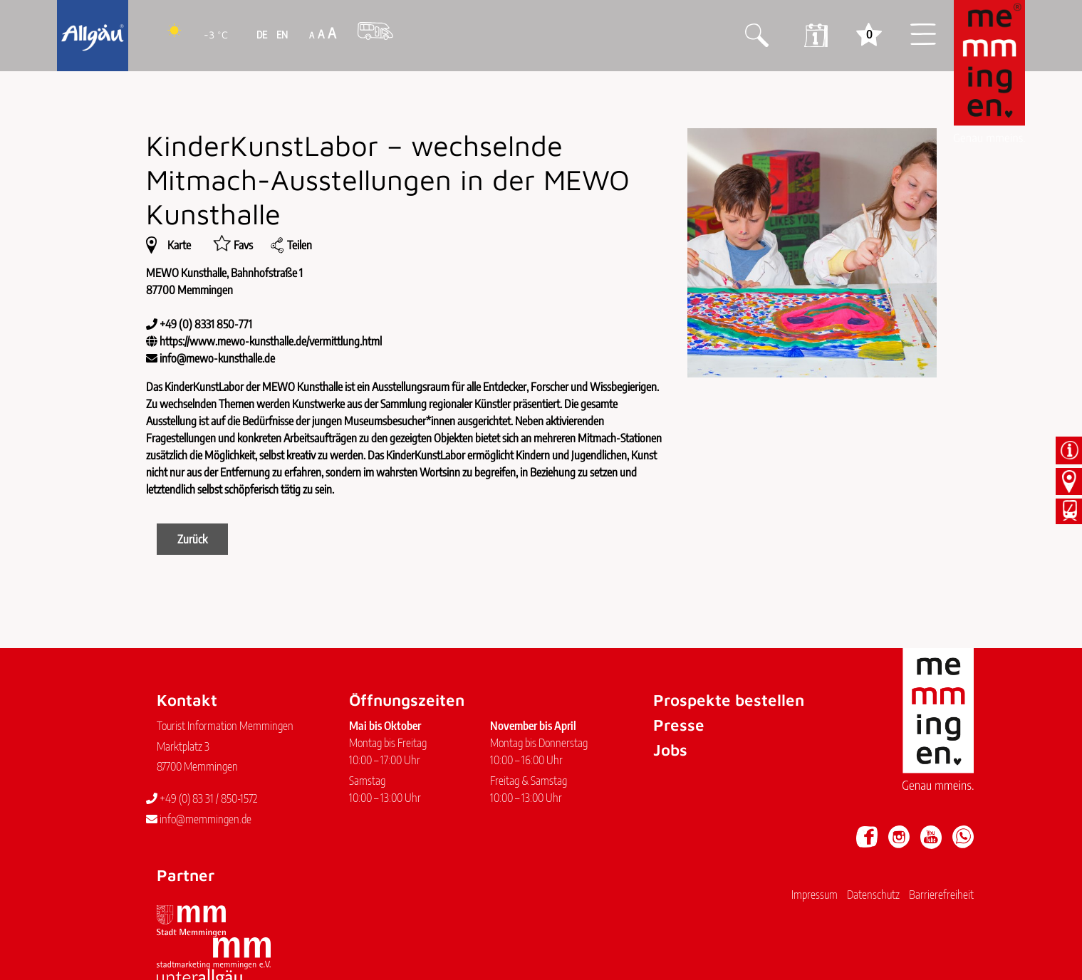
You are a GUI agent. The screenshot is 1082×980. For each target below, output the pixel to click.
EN (281, 34)
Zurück (192, 539)
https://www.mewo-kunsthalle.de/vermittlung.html (271, 341)
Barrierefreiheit (941, 894)
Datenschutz (873, 894)
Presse (678, 724)
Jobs (670, 749)
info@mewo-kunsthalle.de (217, 358)
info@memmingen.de (198, 819)
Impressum (814, 894)
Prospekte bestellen (728, 699)
